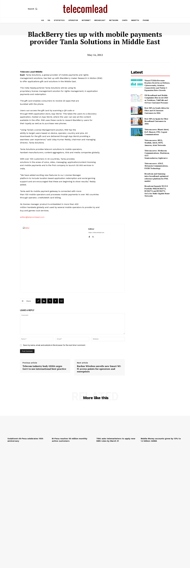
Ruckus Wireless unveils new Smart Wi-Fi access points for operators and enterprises (99, 369)
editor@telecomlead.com (32, 217)
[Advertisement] (150, 217)
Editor (91, 229)
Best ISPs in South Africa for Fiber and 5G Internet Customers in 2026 (157, 110)
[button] (33, 8)
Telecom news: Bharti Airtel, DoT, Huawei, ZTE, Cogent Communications (157, 132)
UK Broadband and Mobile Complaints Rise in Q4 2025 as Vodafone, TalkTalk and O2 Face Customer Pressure (156, 99)
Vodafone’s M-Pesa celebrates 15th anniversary (25, 439)
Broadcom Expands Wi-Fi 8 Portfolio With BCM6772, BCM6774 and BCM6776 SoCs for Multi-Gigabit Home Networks (157, 191)
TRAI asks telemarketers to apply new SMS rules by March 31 (115, 439)
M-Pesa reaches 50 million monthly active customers (69, 439)
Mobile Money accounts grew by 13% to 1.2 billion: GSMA (161, 439)
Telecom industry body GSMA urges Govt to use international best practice (44, 367)
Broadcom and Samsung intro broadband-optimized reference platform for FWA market (156, 177)
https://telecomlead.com (96, 232)
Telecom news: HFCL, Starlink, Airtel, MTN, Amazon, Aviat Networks (155, 142)
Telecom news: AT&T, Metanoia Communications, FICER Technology (156, 166)
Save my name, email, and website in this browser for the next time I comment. (54, 345)
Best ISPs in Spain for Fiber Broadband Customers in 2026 (156, 121)
